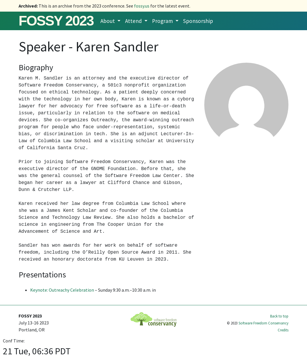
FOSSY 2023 (56, 20)
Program (163, 20)
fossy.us (141, 6)
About (108, 20)
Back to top (279, 316)
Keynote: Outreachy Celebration (62, 290)
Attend (134, 20)
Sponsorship (198, 20)
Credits (283, 330)
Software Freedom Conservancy (263, 323)
